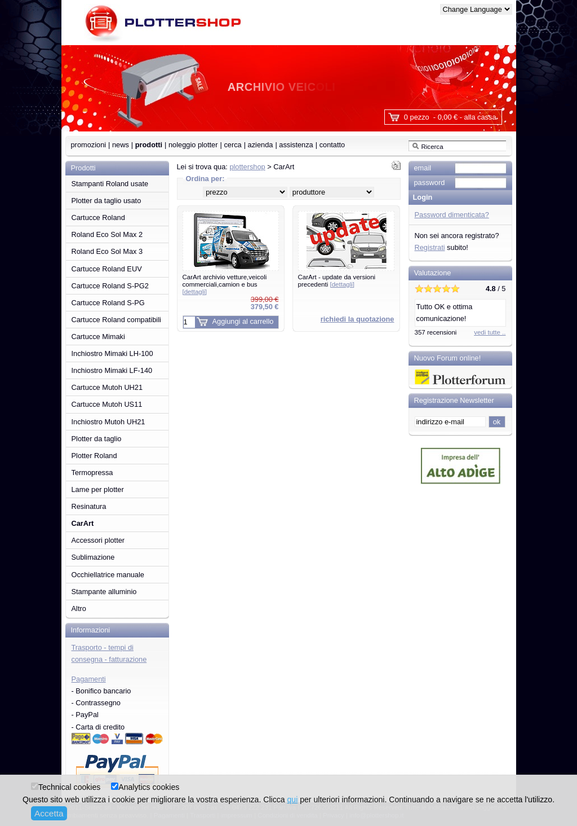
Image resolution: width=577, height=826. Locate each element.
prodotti (148, 144)
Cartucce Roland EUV (107, 269)
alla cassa (480, 117)
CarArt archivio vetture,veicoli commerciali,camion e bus (225, 284)
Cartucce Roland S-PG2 (110, 286)
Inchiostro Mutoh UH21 (108, 422)
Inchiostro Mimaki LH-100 (112, 353)
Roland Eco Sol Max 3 (107, 251)
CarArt (83, 523)
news (120, 144)
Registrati (430, 247)
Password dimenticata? (452, 214)
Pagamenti (89, 679)
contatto (332, 144)
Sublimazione (93, 557)
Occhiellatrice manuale (108, 574)
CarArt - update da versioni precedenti (337, 281)
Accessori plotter (98, 540)
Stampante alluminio (104, 591)
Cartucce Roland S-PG (108, 302)
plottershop (247, 166)
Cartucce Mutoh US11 (107, 404)
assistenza (296, 144)
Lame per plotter (98, 489)
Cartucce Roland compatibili (116, 319)
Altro (79, 608)
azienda (260, 144)
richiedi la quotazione (357, 319)
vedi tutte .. (489, 332)
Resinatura (89, 506)
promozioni (88, 144)
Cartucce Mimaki (98, 336)
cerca (232, 144)
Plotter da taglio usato (106, 200)
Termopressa (92, 472)
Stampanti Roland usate (110, 183)
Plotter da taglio (97, 438)
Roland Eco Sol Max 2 (107, 234)
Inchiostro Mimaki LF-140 (112, 370)
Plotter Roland (94, 455)
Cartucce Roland (98, 217)
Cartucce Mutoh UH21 (107, 387)
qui (292, 799)
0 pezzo (416, 117)
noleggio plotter (193, 144)
